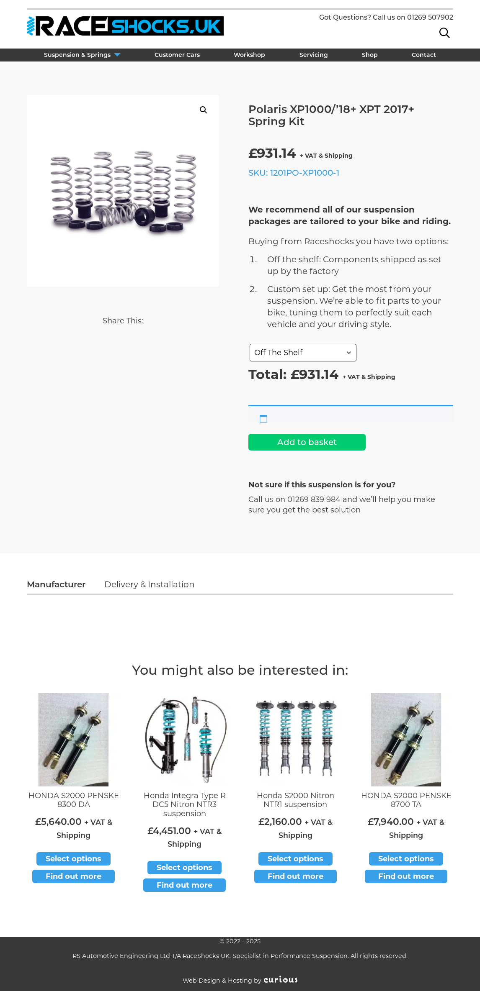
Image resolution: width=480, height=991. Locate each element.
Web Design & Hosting (217, 980)
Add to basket (307, 442)
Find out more (73, 876)
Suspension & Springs (77, 55)
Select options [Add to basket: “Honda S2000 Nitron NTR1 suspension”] (295, 858)
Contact (424, 55)
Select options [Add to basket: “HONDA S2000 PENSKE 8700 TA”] (406, 858)
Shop (370, 55)
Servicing (313, 55)
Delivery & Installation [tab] (149, 584)
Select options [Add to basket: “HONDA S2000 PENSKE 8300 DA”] (73, 858)
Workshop (249, 55)
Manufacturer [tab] (56, 584)
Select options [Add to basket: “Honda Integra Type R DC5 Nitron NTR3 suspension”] (184, 867)
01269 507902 (430, 17)
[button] (203, 110)
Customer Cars (177, 55)
